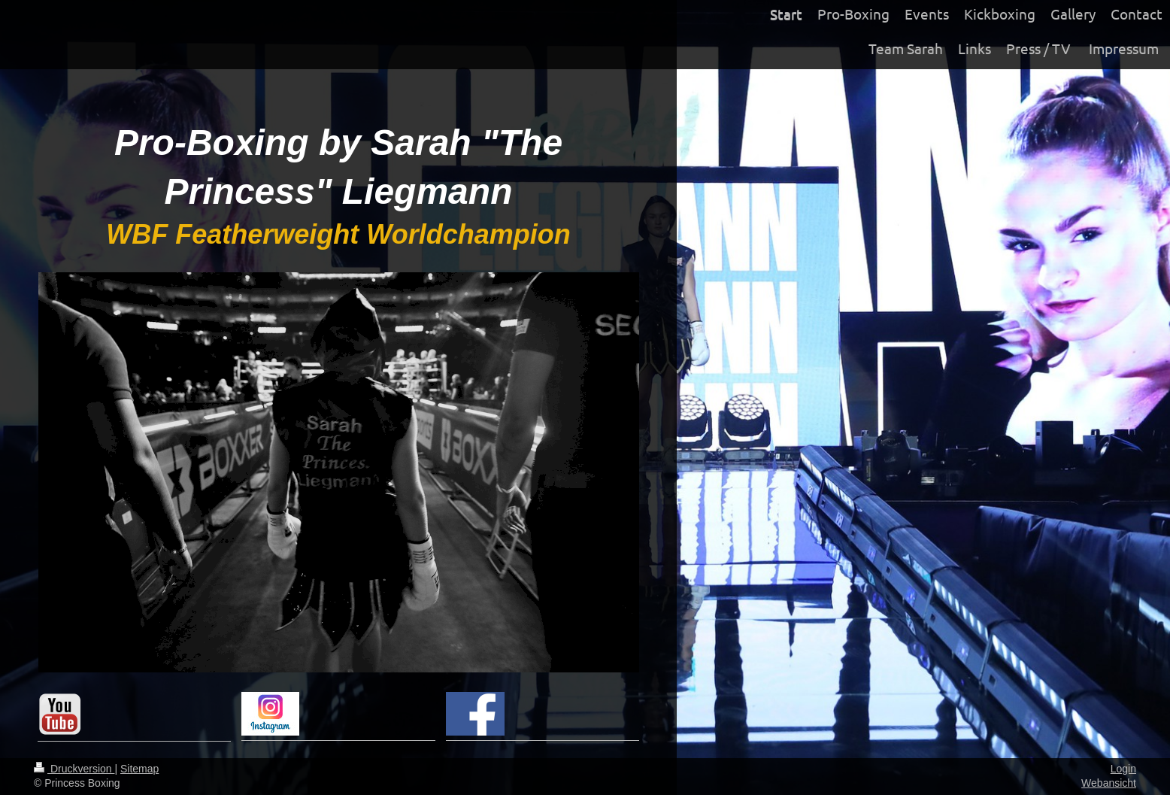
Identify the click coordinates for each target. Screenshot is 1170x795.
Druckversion (74, 769)
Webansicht (1108, 783)
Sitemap (139, 769)
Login (1123, 769)
